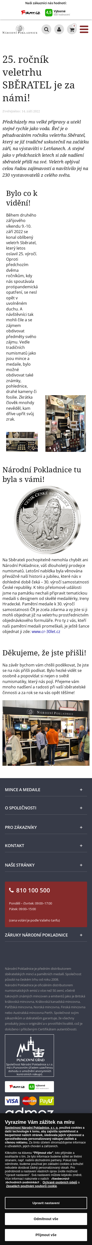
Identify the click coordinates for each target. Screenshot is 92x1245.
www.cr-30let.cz (46, 631)
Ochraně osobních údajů (60, 1186)
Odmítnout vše (46, 1222)
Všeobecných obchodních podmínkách (37, 1184)
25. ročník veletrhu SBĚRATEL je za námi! (38, 78)
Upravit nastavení (46, 1206)
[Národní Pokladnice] (19, 29)
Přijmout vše (46, 1238)
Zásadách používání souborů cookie (31, 1189)
